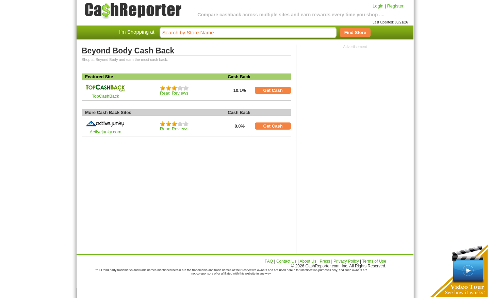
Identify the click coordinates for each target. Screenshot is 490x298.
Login (378, 6)
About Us (307, 261)
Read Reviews (174, 93)
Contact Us (286, 261)
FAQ (269, 261)
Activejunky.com (105, 131)
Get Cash (273, 90)
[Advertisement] (355, 91)
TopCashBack (105, 96)
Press (325, 261)
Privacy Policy (346, 261)
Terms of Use (374, 261)
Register (395, 6)
